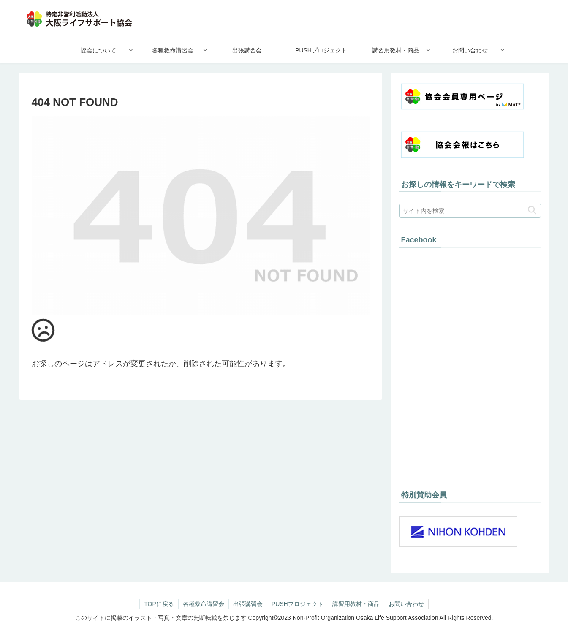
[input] (470, 211)
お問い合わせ (406, 603)
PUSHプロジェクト (297, 603)
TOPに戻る (159, 603)
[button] (532, 210)
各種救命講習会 (203, 603)
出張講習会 (248, 603)
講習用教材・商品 (356, 603)
